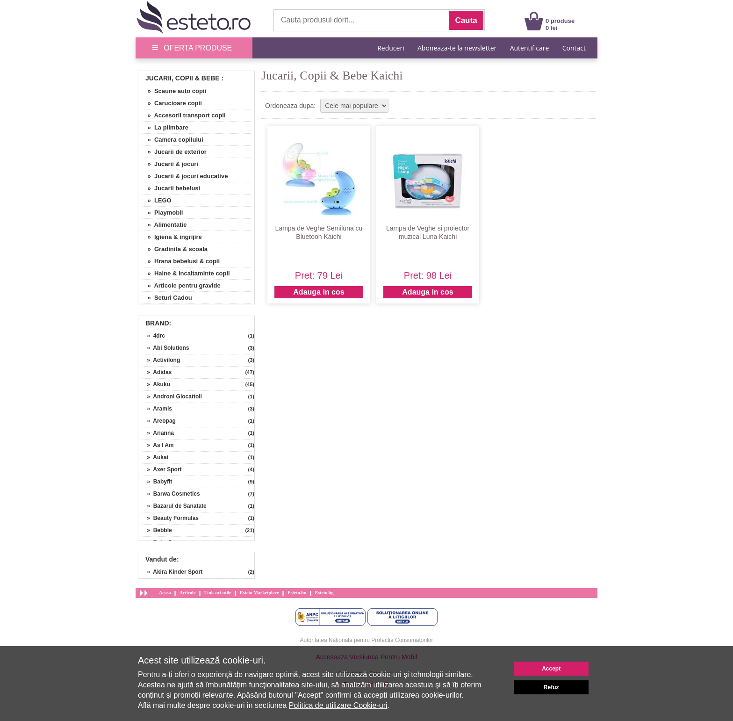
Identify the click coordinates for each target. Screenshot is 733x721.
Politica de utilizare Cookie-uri (338, 705)
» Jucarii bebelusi (170, 188)
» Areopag (158, 421)
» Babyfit (156, 481)
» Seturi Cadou (166, 297)
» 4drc (153, 335)
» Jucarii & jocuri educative (184, 176)
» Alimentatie (164, 224)
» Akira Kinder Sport (171, 572)
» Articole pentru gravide (181, 285)
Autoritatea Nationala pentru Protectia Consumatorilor (366, 640)
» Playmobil (162, 212)
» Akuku (155, 384)
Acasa (165, 592)
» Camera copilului (172, 139)
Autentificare (529, 47)
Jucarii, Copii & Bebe (182, 78)
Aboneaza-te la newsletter (456, 47)
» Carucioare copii (171, 103)
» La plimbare (164, 127)
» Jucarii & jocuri (169, 163)
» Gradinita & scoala (174, 248)
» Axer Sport (161, 469)
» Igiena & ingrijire (171, 236)
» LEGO (156, 200)
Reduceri (390, 47)
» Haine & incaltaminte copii (185, 273)
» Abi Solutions (165, 348)
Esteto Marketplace (259, 592)
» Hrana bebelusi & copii (180, 261)
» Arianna (157, 433)
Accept (551, 668)
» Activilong (160, 360)
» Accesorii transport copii (183, 115)
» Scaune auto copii (173, 90)
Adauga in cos (318, 292)
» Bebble (156, 530)
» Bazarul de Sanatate (174, 506)
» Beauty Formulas (170, 518)
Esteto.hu (296, 592)
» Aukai (154, 457)
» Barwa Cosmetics (170, 493)
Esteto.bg (324, 592)
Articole (187, 592)
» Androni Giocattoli (171, 396)
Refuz (551, 687)
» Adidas (156, 372)
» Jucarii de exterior (174, 151)
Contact (574, 47)
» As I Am (157, 445)
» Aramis (156, 408)
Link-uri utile (217, 592)
